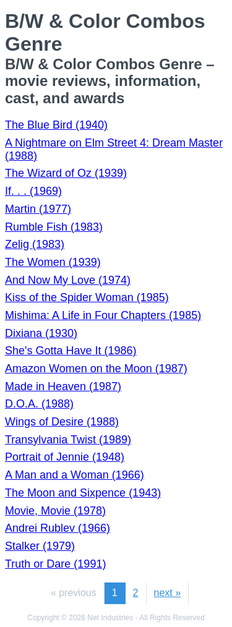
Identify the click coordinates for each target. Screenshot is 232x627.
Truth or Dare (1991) (55, 564)
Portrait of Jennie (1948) (64, 457)
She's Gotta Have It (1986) (71, 350)
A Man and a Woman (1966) (74, 475)
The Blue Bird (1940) (56, 125)
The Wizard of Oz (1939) (66, 173)
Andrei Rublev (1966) (57, 528)
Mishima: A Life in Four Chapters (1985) (103, 315)
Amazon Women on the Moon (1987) (96, 368)
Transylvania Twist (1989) (68, 439)
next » (167, 592)
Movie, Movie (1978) (55, 511)
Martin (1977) (38, 209)
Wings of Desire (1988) (62, 422)
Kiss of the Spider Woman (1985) (87, 297)
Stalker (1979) (40, 546)
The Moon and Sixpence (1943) (83, 493)
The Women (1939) (53, 262)
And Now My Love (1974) (68, 280)
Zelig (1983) (34, 244)
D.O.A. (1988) (39, 404)
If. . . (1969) (33, 191)
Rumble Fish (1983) (54, 227)
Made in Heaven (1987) (63, 386)
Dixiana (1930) (41, 333)
